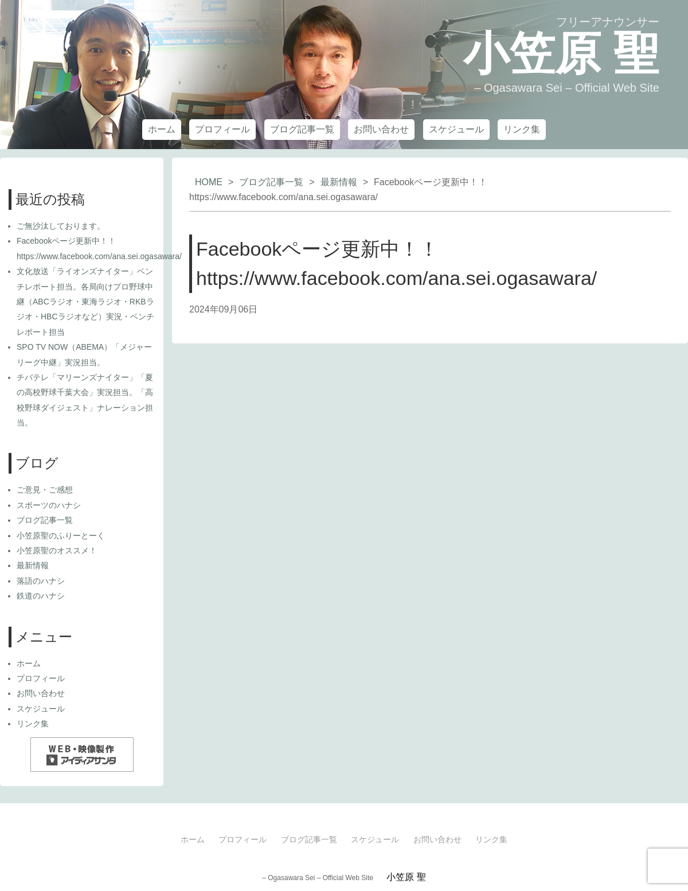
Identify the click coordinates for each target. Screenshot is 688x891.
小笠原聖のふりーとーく (61, 535)
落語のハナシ (41, 580)
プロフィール (222, 129)
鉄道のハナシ (41, 595)
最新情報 (338, 182)
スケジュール (456, 129)
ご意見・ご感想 (45, 489)
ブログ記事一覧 (302, 129)
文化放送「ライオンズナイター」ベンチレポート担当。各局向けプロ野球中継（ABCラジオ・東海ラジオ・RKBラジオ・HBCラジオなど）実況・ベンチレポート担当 (85, 302)
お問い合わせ (381, 129)
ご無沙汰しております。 (61, 225)
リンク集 (521, 129)
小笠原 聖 (561, 53)
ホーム (161, 129)
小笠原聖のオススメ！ (57, 550)
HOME (208, 182)
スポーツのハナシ (49, 505)
